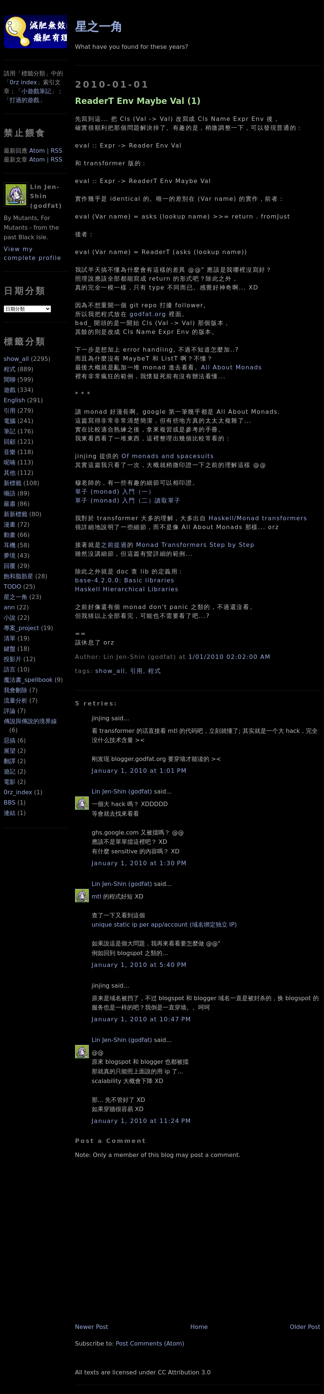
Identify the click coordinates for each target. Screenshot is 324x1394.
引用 (10, 410)
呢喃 (10, 462)
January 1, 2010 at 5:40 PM (139, 964)
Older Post (305, 1326)
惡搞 (10, 740)
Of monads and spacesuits (167, 456)
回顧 (10, 441)
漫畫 (10, 524)
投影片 (12, 659)
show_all (16, 358)
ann (9, 607)
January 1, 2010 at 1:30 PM (139, 863)
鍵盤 (10, 648)
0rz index (23, 82)
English (14, 400)
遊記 (10, 771)
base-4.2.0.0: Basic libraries (125, 580)
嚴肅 (10, 503)
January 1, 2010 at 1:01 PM (139, 770)
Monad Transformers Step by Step (195, 544)
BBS (10, 802)
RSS (56, 150)
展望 (10, 750)
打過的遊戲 (24, 100)
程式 (10, 369)
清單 (10, 638)
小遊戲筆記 (36, 91)
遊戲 (10, 389)
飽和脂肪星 (18, 576)
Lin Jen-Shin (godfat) (122, 791)
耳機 (10, 545)
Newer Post (91, 1326)
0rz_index (18, 792)
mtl (96, 896)
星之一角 (15, 596)
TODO (12, 586)
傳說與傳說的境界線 (30, 721)
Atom (37, 150)
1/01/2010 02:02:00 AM (229, 656)
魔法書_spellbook (28, 679)
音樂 (10, 452)
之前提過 (114, 544)
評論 (10, 710)
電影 (10, 781)
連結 (10, 812)
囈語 (10, 493)
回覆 (10, 565)
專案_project (21, 628)
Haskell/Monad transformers (258, 518)
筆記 (10, 431)
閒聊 (10, 379)
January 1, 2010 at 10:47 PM (141, 1019)
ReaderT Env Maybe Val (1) (138, 101)
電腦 (10, 420)
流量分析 (15, 700)
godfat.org (147, 314)
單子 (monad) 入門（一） (115, 491)
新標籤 (12, 483)
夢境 (10, 555)
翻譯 (10, 761)
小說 (10, 617)
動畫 (10, 534)
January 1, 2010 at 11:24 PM (141, 1120)
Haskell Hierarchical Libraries (127, 589)
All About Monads (231, 367)
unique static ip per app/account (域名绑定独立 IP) (164, 924)
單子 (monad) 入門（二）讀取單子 (128, 500)
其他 (10, 472)
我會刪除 (15, 690)
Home (199, 1326)
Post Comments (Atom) (150, 1343)
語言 (10, 669)
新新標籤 (15, 514)
